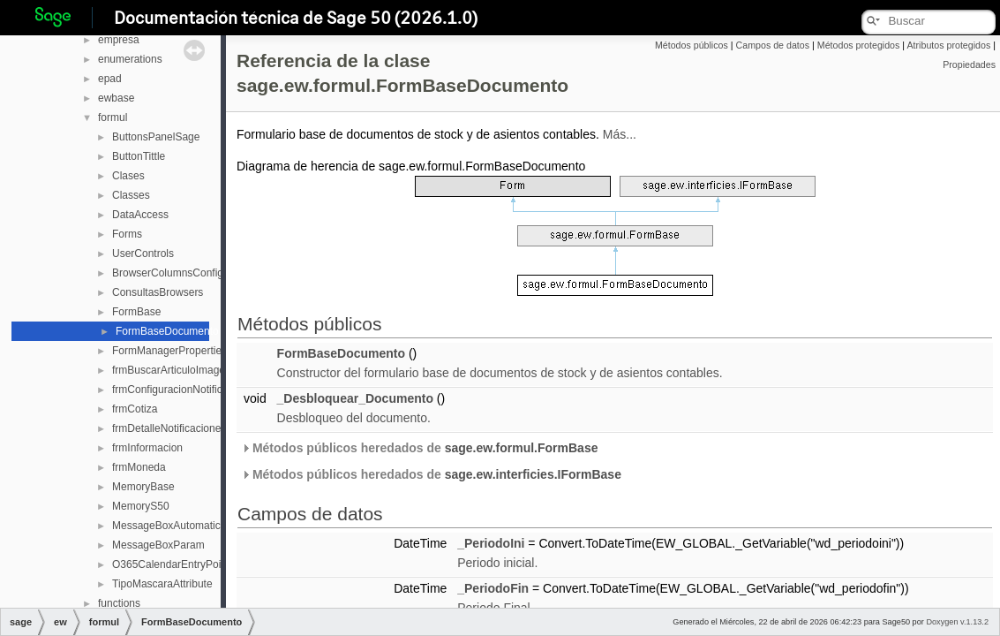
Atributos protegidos (948, 45)
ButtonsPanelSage (155, 137)
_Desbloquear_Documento (355, 398)
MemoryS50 (140, 506)
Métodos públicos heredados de (419, 448)
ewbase (116, 98)
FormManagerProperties (169, 350)
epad (110, 78)
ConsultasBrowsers (157, 292)
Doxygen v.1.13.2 (957, 621)
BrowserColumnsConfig (167, 273)
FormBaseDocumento (167, 331)
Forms (127, 234)
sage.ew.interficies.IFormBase (533, 474)
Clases (128, 176)
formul (112, 117)
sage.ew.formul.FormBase (521, 448)
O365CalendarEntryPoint (170, 564)
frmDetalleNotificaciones (169, 428)
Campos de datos (773, 45)
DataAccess (140, 214)
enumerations (130, 59)
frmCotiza (134, 409)
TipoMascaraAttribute (162, 584)
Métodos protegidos (858, 45)
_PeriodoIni (490, 543)
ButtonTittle (138, 156)
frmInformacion (147, 448)
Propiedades (969, 64)
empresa (118, 40)
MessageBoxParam (158, 545)
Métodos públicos (691, 45)
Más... (619, 134)
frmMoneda (139, 467)
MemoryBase (143, 487)
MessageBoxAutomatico (169, 525)
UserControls (143, 253)
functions (119, 603)
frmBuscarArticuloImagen (171, 370)
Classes (131, 195)
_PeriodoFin (493, 588)
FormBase (136, 312)
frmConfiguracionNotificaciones (185, 389)
